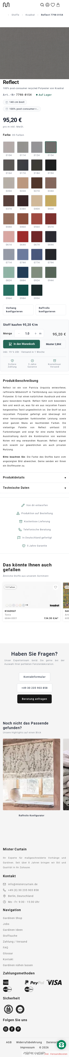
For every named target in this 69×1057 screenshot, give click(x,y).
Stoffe (15, 14)
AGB (9, 1042)
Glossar (8, 953)
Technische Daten (16, 487)
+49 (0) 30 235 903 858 (23, 890)
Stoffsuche (10, 935)
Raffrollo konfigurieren (47, 310)
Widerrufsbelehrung (29, 1042)
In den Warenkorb (21, 344)
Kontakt (8, 959)
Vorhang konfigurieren (14, 310)
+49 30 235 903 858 (35, 687)
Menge (34, 333)
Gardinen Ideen (13, 929)
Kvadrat (30, 14)
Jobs (6, 923)
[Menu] (63, 4)
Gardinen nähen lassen (18, 965)
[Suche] (42, 4)
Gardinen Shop (12, 918)
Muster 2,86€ (53, 344)
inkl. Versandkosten (56, 1054)
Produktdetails (14, 477)
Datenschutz (54, 1042)
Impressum (27, 1047)
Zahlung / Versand (15, 941)
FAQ (5, 947)
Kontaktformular (35, 676)
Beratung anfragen (34, 698)
